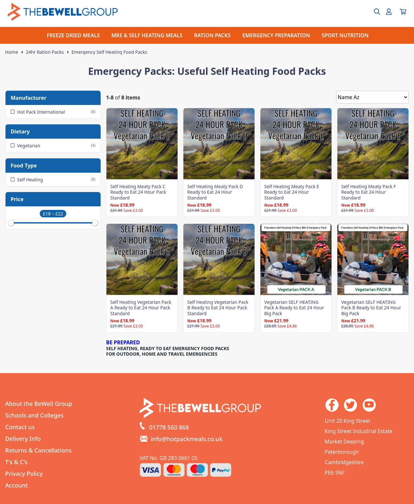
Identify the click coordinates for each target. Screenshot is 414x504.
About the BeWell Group (38, 403)
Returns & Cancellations (38, 450)
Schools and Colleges (34, 415)
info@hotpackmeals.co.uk (187, 439)
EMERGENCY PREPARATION (276, 35)
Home (11, 52)
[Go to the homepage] (63, 12)
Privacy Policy (24, 473)
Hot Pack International (53, 112)
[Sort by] (372, 97)
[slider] (11, 223)
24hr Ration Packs (45, 52)
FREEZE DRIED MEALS (73, 35)
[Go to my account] (389, 11)
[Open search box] (373, 11)
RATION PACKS (212, 35)
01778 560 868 (169, 427)
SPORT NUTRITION (345, 35)
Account (16, 485)
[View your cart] (403, 11)
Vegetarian (53, 146)
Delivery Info (23, 438)
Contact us (20, 427)
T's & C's (16, 462)
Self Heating (53, 180)
